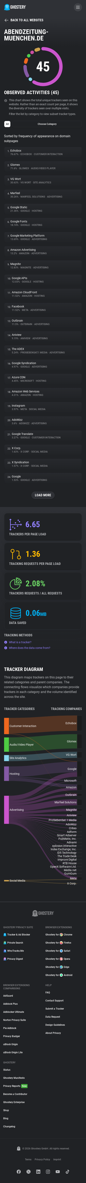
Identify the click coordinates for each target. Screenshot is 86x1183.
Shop (6, 1110)
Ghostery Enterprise (14, 1102)
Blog (5, 1118)
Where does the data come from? (27, 647)
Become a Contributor (15, 1094)
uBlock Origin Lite (13, 1052)
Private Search (13, 942)
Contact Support (54, 1000)
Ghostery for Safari (57, 950)
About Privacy (53, 1033)
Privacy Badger (11, 1036)
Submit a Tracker (54, 1008)
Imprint (57, 1159)
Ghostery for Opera (57, 959)
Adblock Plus (10, 1003)
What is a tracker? (17, 642)
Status (6, 1069)
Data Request (52, 1016)
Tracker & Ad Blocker (16, 934)
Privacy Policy (42, 1159)
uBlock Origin (10, 1044)
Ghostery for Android (58, 975)
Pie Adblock (9, 1028)
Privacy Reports (15, 1086)
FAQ (47, 992)
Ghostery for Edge (57, 967)
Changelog (9, 1126)
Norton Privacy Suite (14, 1020)
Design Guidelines (55, 1025)
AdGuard (8, 995)
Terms (28, 1159)
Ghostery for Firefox (58, 942)
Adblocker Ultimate (13, 1012)
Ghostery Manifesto (14, 1078)
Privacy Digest (13, 959)
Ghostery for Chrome (58, 934)
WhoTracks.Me (13, 950)
